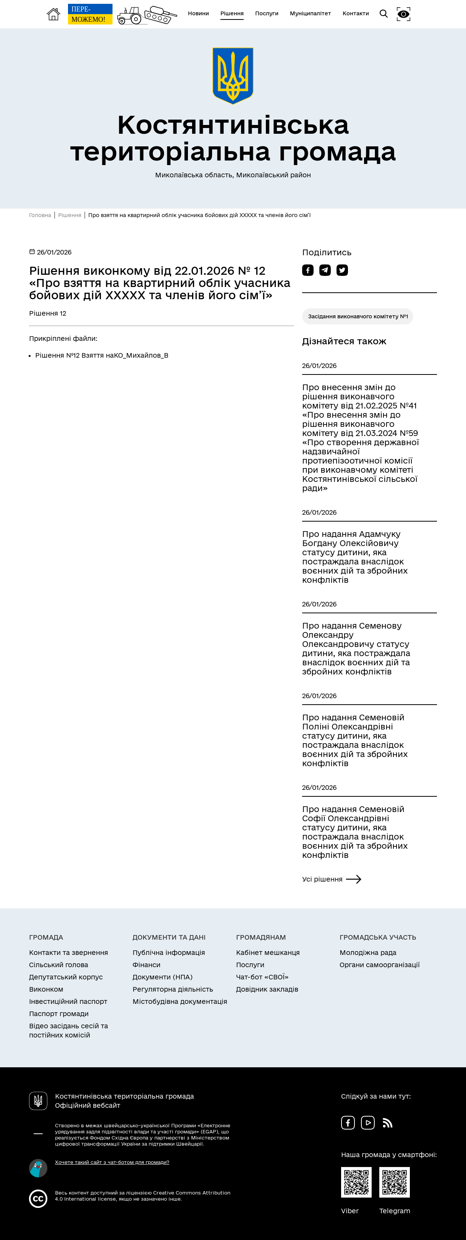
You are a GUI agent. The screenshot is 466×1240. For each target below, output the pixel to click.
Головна (40, 215)
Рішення (69, 215)
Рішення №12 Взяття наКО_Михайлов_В (101, 355)
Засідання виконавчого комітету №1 (358, 316)
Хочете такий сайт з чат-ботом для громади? (112, 1162)
